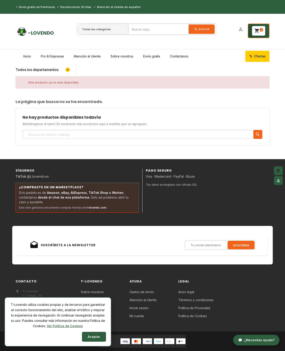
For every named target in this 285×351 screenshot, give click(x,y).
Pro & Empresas (52, 56)
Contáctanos (179, 56)
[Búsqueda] (142, 134)
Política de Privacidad (194, 308)
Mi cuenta (137, 316)
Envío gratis (151, 56)
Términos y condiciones (196, 300)
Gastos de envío (142, 292)
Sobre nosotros (121, 56)
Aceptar (94, 337)
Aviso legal (186, 292)
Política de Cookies (192, 316)
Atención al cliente (87, 56)
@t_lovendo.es (32, 176)
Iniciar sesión (139, 308)
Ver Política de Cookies (65, 326)
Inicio (27, 56)
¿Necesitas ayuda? (259, 340)
